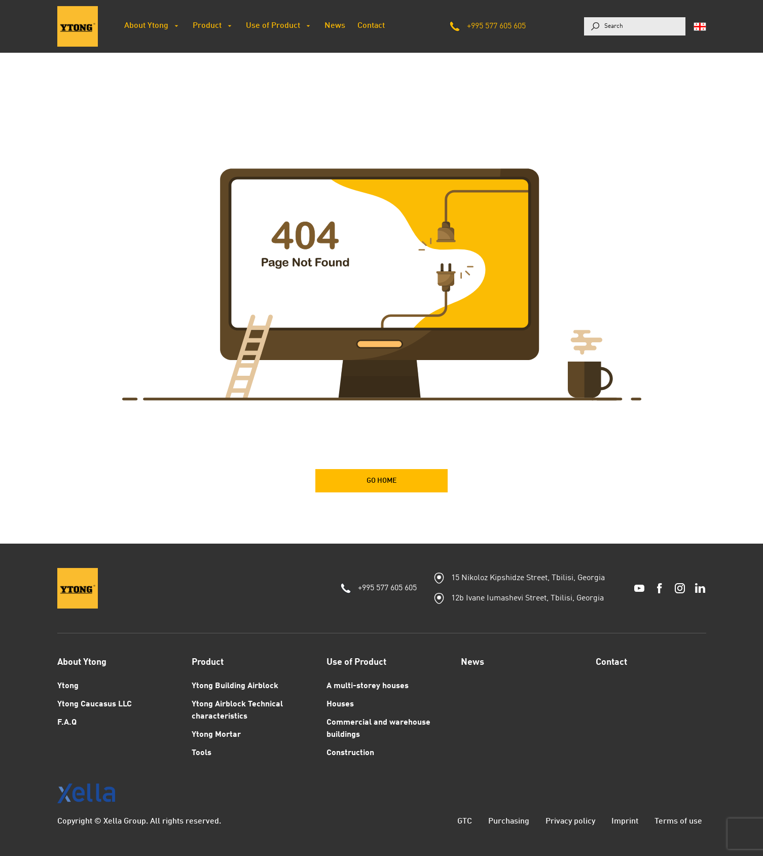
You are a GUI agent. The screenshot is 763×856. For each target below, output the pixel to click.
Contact (611, 662)
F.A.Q (67, 723)
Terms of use (678, 821)
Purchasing (508, 821)
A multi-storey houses (367, 686)
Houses (340, 704)
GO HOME (381, 480)
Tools (201, 753)
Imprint (624, 821)
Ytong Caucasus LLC (94, 704)
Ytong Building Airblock (235, 686)
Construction (350, 753)
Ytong (68, 686)
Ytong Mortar (216, 735)
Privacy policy (570, 821)
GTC (464, 821)
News (472, 662)
